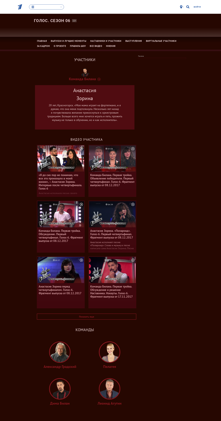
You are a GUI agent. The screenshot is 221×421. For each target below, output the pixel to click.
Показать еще (86, 316)
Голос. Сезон (52, 20)
